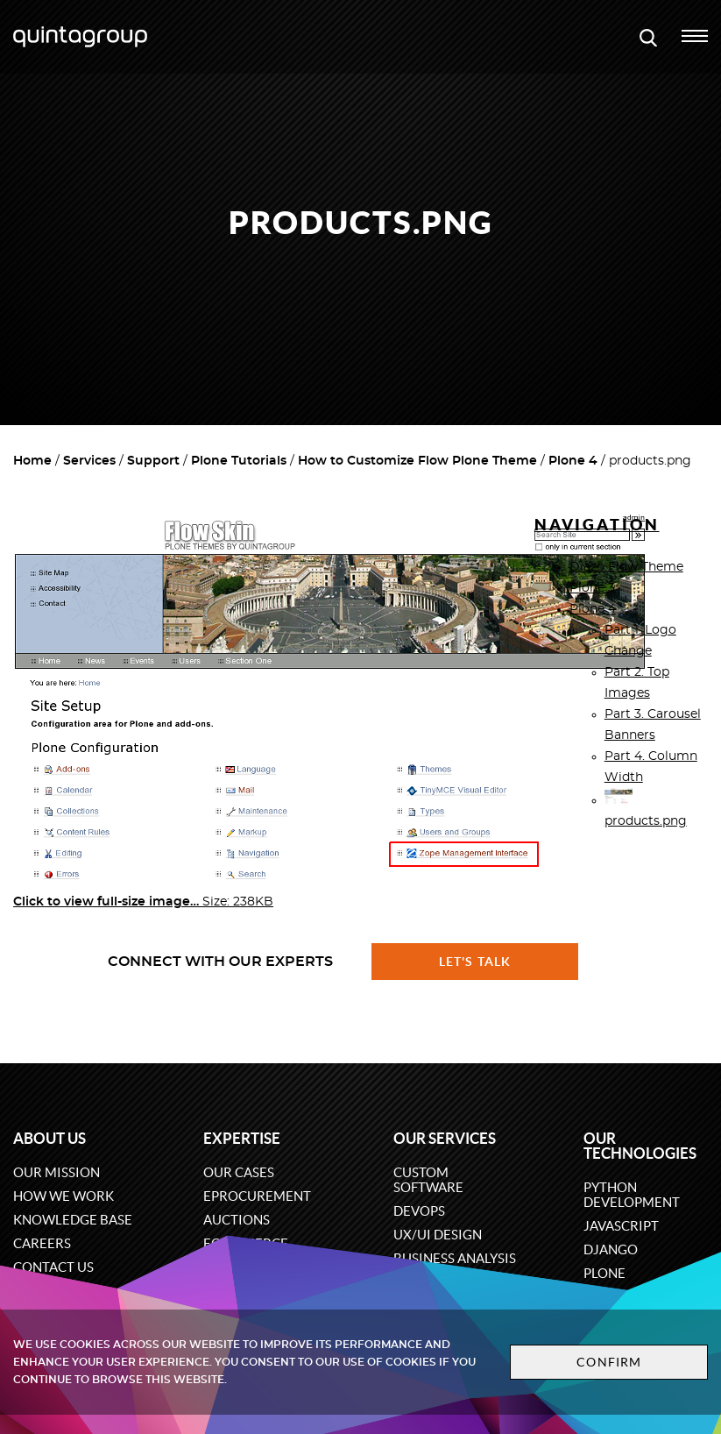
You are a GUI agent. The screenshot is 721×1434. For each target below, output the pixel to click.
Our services (444, 1138)
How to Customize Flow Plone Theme (417, 461)
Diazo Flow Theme (626, 567)
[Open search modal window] (648, 37)
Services (89, 461)
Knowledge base (72, 1219)
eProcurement (257, 1196)
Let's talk (475, 962)
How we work (63, 1196)
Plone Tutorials (238, 461)
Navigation (597, 524)
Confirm (608, 1362)
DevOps (419, 1210)
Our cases (238, 1172)
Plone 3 (592, 588)
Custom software (428, 1180)
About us (49, 1138)
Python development (631, 1195)
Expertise (241, 1138)
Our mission (56, 1172)
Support (153, 461)
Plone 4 (572, 461)
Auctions (236, 1219)
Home (32, 461)
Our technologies (639, 1146)
